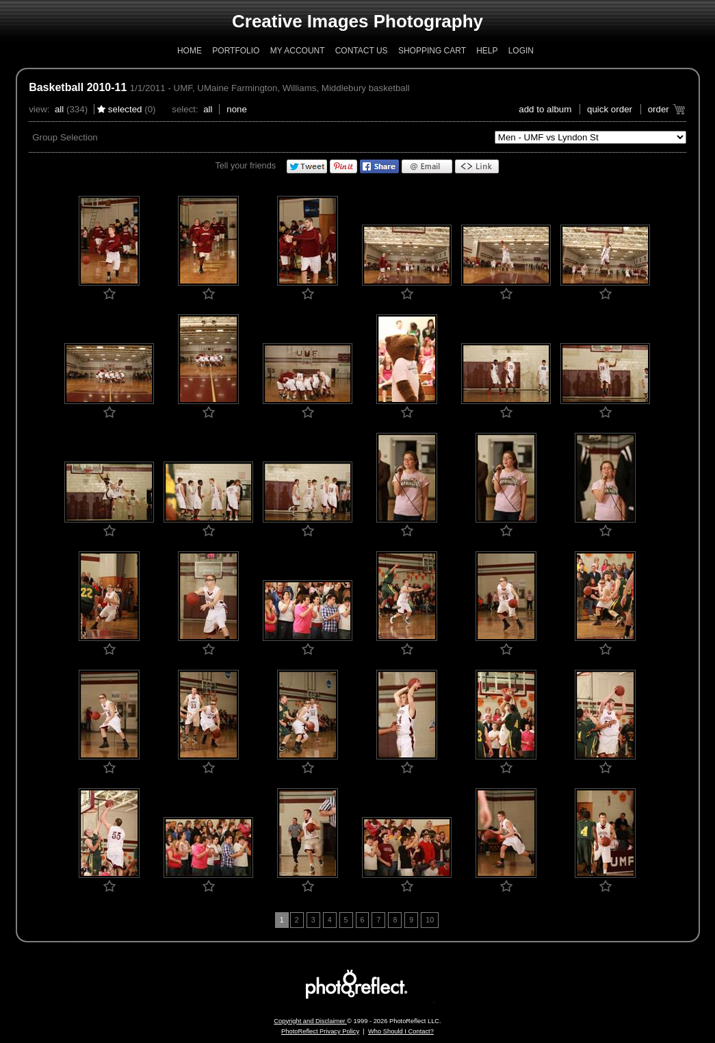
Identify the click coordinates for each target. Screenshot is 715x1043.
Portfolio (235, 50)
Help (486, 50)
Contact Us (361, 50)
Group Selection (65, 137)
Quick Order (609, 109)
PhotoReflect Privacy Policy (320, 1031)
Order (658, 109)
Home (189, 50)
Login (521, 50)
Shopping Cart (432, 50)
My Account (297, 50)
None (236, 109)
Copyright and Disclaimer (310, 1021)
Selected (125, 109)
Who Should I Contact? (401, 1031)
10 (430, 920)
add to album (545, 109)
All (59, 109)
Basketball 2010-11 (78, 87)
